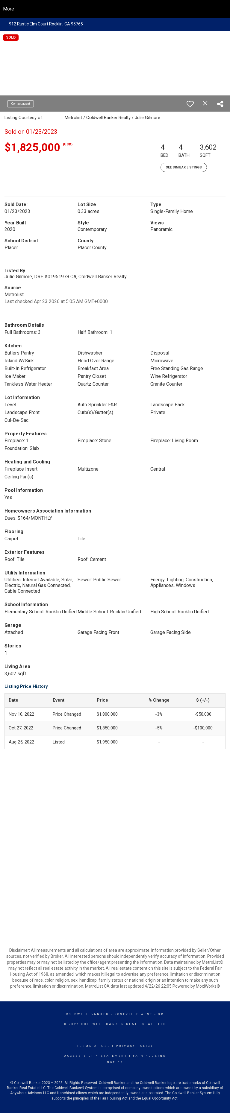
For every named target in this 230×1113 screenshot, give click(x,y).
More (8, 9)
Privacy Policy (134, 1045)
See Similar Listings (184, 167)
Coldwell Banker (87, 1014)
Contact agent (20, 103)
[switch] (190, 103)
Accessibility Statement (95, 1055)
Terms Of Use (93, 1045)
